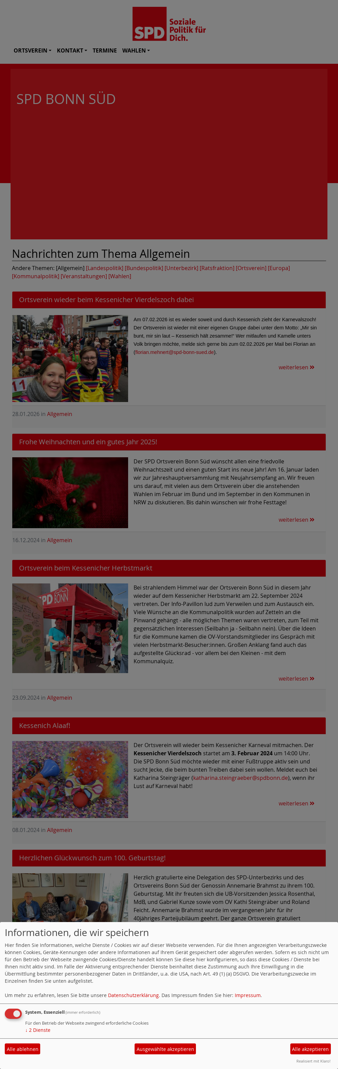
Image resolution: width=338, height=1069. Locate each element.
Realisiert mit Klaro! (313, 1061)
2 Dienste (37, 1030)
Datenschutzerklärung (133, 995)
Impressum (248, 995)
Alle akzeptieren (310, 1049)
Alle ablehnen (23, 1049)
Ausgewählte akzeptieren (165, 1049)
